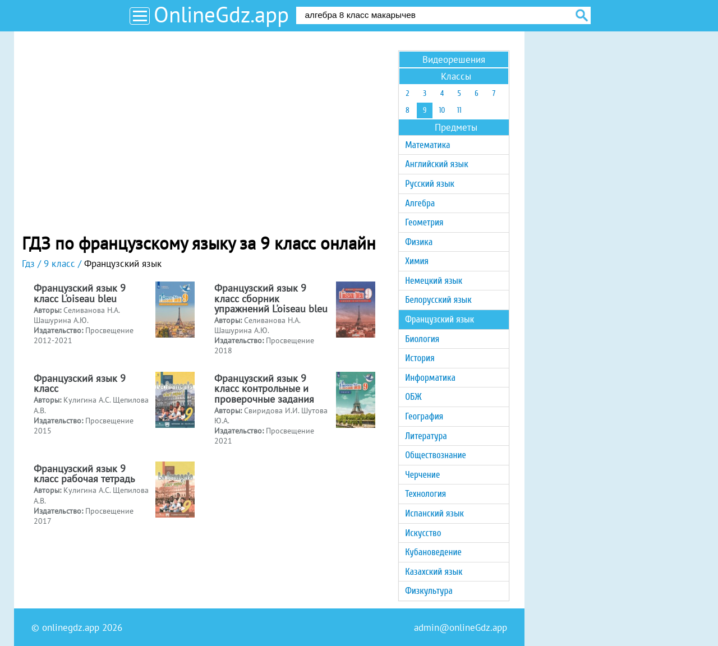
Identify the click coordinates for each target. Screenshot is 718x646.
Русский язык (429, 183)
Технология (425, 493)
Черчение (422, 474)
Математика (427, 145)
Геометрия (424, 222)
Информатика (430, 377)
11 (459, 110)
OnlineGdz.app (221, 14)
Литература (426, 436)
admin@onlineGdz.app (460, 627)
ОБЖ (413, 396)
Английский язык (436, 164)
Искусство (423, 533)
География (424, 416)
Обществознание (435, 455)
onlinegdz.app (70, 627)
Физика (418, 242)
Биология (422, 339)
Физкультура (429, 590)
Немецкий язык (433, 280)
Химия (417, 261)
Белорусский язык (438, 299)
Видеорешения (453, 59)
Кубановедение (433, 552)
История (419, 358)
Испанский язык (434, 513)
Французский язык (439, 319)
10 (442, 110)
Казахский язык (433, 571)
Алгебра (420, 203)
